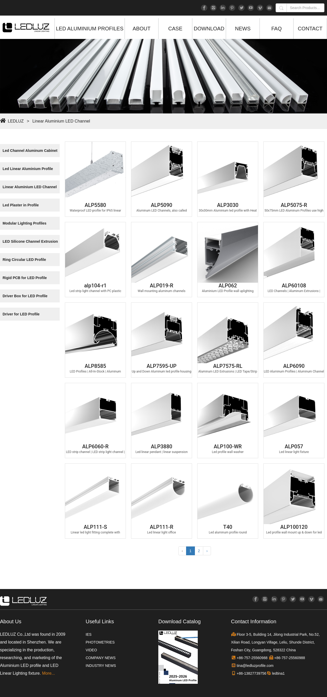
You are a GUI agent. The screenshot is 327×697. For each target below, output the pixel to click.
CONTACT (310, 28)
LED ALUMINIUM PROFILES (89, 28)
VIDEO (91, 650)
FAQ (276, 28)
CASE (175, 28)
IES (89, 634)
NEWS (243, 28)
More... (48, 673)
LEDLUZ (16, 121)
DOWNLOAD (209, 28)
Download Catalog (179, 621)
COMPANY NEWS (100, 658)
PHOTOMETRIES (100, 642)
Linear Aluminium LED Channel (61, 121)
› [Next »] (207, 551)
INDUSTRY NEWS (101, 666)
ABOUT (142, 28)
